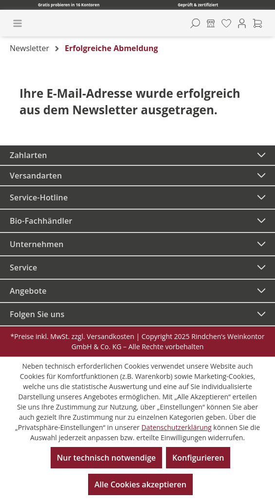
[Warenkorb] (257, 23)
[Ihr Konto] (242, 23)
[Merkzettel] (226, 23)
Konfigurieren (198, 457)
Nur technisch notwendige (106, 457)
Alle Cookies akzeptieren (140, 484)
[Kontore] (211, 23)
